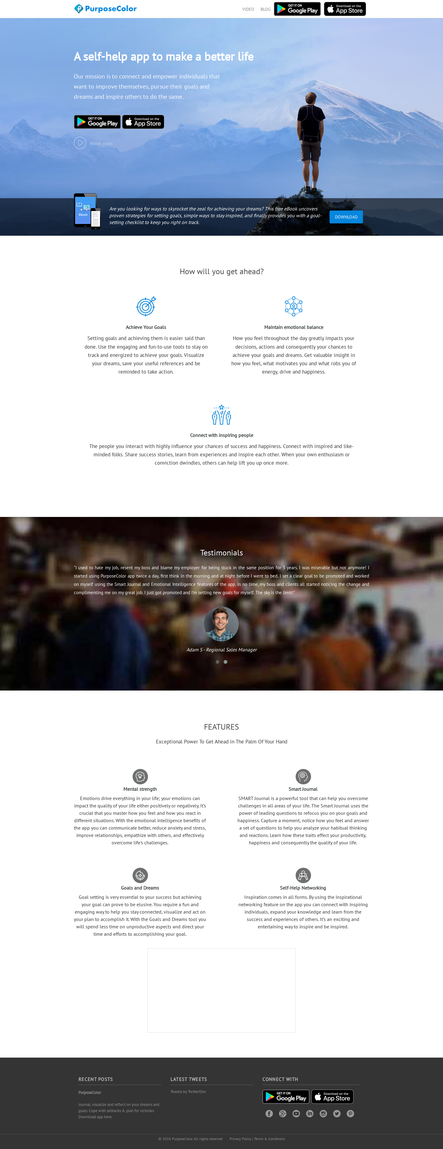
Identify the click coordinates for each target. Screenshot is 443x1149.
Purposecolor (106, 10)
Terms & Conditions (269, 1138)
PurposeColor (89, 1092)
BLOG (266, 9)
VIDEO (248, 9)
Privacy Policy (240, 1138)
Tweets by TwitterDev (188, 1091)
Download (346, 217)
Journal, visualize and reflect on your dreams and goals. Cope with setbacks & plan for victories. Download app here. (118, 1110)
